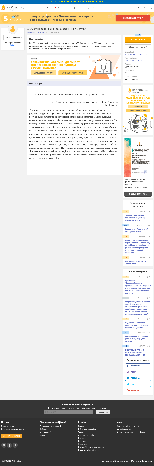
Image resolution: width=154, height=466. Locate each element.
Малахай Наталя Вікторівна (136, 54)
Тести (42, 8)
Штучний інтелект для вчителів (91, 447)
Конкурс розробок (61, 16)
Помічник (51, 8)
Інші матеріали (141, 61)
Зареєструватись (13, 38)
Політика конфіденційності (142, 461)
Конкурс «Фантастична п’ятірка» (131, 432)
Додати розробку (138, 194)
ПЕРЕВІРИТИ (103, 412)
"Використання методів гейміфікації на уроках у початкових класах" (135, 217)
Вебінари (43, 429)
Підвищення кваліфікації (69, 8)
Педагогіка (129, 61)
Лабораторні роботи (87, 435)
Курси (42, 435)
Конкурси (87, 8)
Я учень (133, 8)
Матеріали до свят (125, 429)
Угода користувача (107, 461)
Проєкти (82, 438)
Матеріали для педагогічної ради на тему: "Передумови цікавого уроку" (136, 338)
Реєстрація (148, 8)
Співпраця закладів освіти (12, 429)
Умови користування (123, 461)
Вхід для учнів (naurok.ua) (128, 426)
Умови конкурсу (133, 18)
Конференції (45, 432)
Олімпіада (97, 8)
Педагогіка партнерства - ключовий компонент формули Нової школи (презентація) (137, 325)
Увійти (12, 45)
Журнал (24, 8)
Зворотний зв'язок (11, 436)
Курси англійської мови (88, 450)
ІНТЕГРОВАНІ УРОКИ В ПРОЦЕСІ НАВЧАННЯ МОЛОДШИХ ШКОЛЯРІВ (135, 352)
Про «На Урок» (7, 426)
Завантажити (137, 40)
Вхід (140, 8)
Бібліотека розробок (87, 429)
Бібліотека (33, 8)
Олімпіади (82, 444)
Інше (106, 8)
